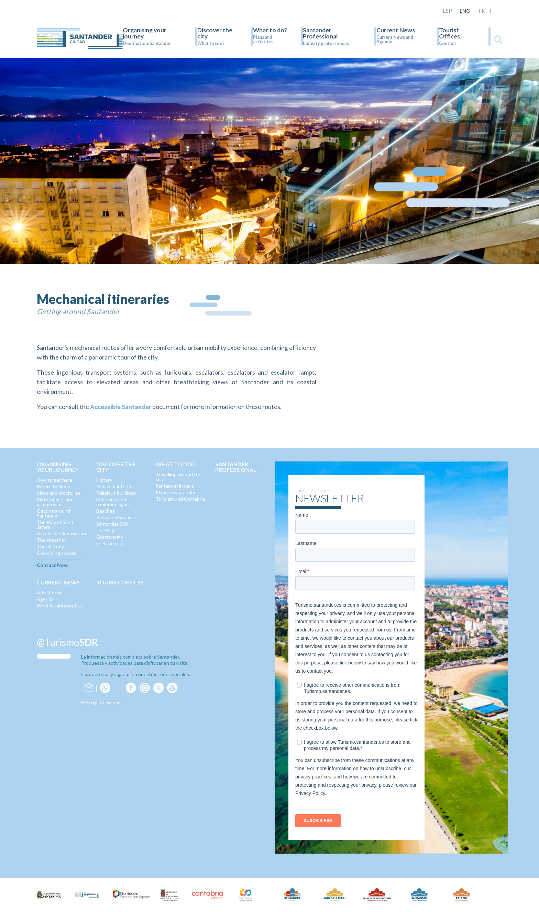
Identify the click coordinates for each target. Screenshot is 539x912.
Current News (395, 30)
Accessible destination (61, 533)
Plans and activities (263, 39)
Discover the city (214, 33)
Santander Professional (320, 33)
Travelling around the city (178, 476)
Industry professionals (326, 43)
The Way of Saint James (55, 524)
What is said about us (60, 605)
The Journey (50, 546)
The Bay (105, 530)
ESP (447, 11)
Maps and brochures (58, 493)
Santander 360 (112, 524)
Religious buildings (116, 493)
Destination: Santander (147, 43)
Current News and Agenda (394, 39)
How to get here (54, 480)
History (104, 480)
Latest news (50, 592)
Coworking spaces (56, 553)
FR (482, 11)
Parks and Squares (116, 517)
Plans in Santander (176, 492)
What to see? (210, 43)
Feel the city (109, 543)
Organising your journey (144, 33)
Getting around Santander (53, 513)
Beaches (105, 511)
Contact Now (52, 565)
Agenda (45, 599)
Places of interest (115, 486)
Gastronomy (109, 537)
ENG (465, 11)
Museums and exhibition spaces (115, 502)
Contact (447, 43)
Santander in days (175, 486)
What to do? (270, 30)
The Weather (51, 540)
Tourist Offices (449, 33)
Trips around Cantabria (180, 499)
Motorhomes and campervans (55, 502)
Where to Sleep (53, 486)
